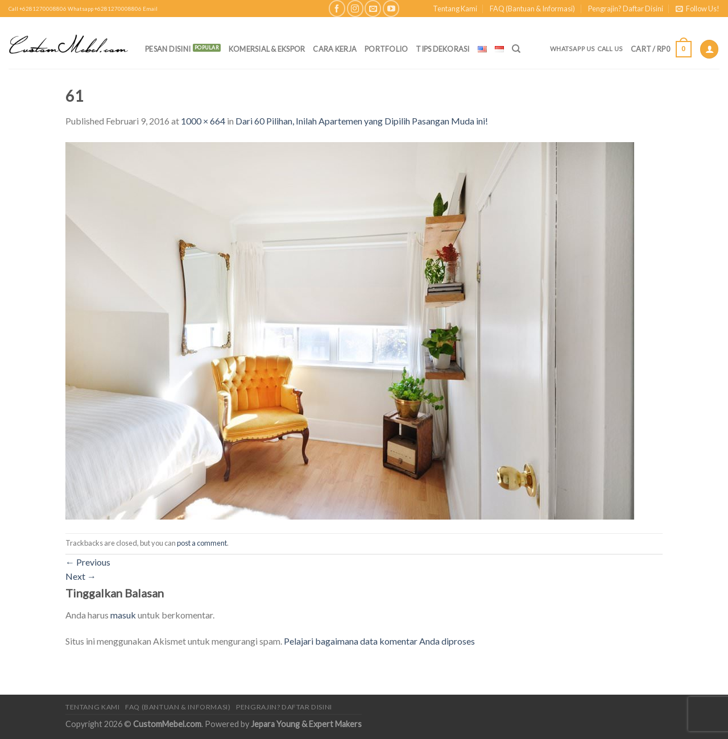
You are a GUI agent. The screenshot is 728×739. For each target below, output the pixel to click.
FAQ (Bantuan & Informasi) (532, 8)
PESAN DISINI (168, 48)
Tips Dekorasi (442, 48)
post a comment (202, 542)
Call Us (610, 48)
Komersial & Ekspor (267, 48)
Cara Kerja (335, 48)
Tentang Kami (455, 8)
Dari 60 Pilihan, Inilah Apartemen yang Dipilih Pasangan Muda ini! (361, 120)
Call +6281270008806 (38, 9)
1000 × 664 (203, 120)
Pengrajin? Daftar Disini (625, 8)
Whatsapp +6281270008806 (105, 9)
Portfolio (386, 48)
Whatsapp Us (572, 48)
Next (80, 576)
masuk (123, 614)
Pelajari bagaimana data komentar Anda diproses (379, 641)
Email (150, 9)
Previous (87, 562)
